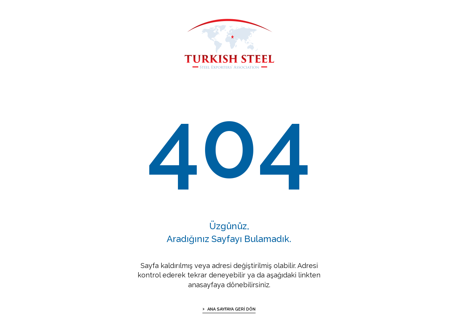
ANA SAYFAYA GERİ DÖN (231, 309)
